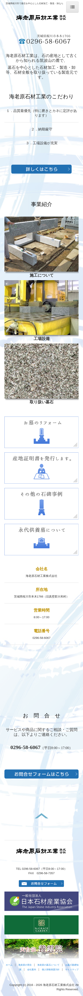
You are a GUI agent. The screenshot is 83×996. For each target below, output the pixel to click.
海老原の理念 (25, 965)
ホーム (9, 965)
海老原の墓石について (48, 965)
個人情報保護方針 (51, 969)
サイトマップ (72, 969)
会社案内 (31, 969)
